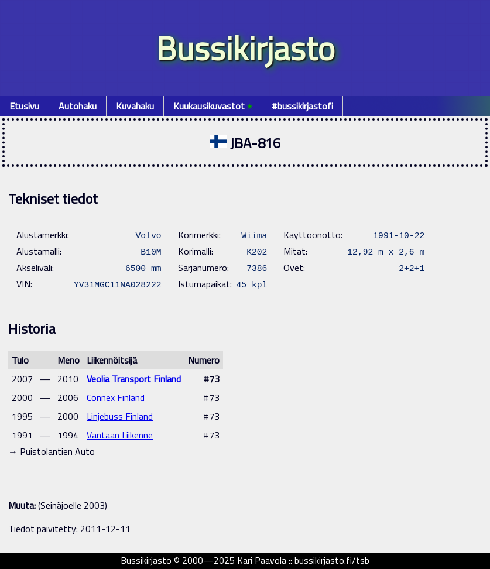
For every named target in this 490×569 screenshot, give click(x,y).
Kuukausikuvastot (212, 106)
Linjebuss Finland (120, 416)
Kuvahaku (135, 106)
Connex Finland (116, 397)
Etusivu (24, 106)
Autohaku (78, 106)
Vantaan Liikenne (120, 435)
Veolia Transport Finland (134, 379)
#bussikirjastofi (302, 106)
